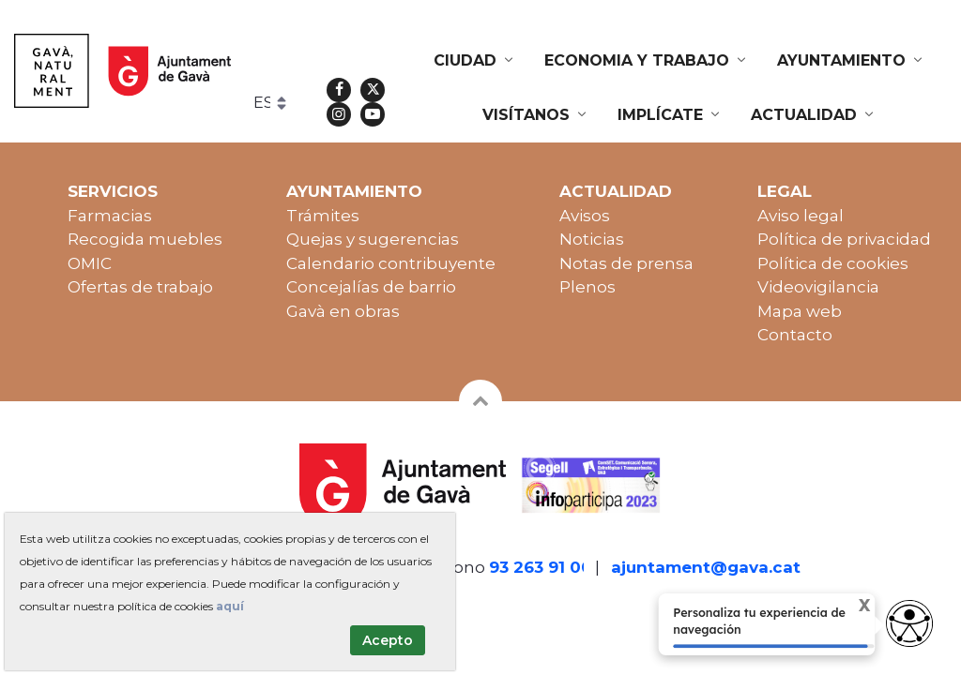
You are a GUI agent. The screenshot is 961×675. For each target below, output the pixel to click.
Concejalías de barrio (371, 287)
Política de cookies (832, 263)
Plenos (587, 287)
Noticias (591, 239)
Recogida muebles (145, 239)
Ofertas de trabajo (140, 287)
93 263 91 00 (540, 567)
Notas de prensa (626, 263)
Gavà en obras (343, 311)
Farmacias (110, 215)
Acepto (387, 640)
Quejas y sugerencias (372, 239)
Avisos (584, 215)
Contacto (794, 334)
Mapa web (799, 311)
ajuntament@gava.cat (706, 567)
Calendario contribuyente (391, 263)
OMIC (90, 263)
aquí (230, 606)
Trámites (322, 215)
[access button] (909, 623)
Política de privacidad (844, 239)
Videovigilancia (818, 287)
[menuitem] (475, 61)
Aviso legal (800, 215)
